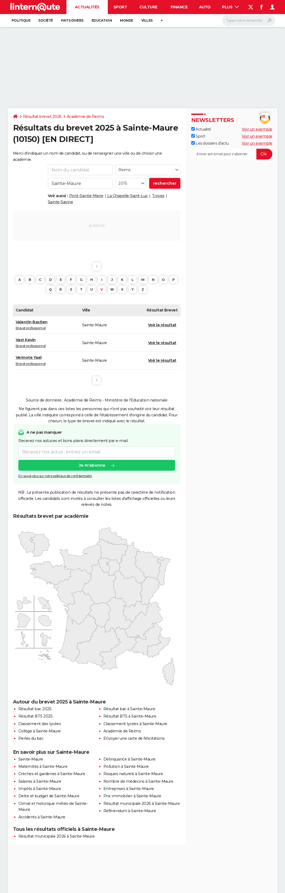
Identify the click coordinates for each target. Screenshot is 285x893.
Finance (179, 7)
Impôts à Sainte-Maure (39, 788)
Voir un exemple (257, 129)
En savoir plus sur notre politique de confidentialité (55, 476)
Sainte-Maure (30, 759)
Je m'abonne (92, 465)
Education (102, 20)
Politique (21, 20)
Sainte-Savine (60, 202)
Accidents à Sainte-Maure (41, 817)
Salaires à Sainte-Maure (39, 781)
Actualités (87, 7)
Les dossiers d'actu (210, 143)
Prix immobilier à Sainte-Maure (132, 796)
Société (45, 20)
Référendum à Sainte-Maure (129, 810)
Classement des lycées (39, 723)
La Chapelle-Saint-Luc (127, 195)
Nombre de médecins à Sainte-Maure (138, 781)
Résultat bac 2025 (35, 708)
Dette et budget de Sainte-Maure (48, 796)
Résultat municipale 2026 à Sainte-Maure (141, 803)
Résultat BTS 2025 (35, 716)
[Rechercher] (248, 20)
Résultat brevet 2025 (42, 116)
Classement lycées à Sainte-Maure (135, 723)
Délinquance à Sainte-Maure (129, 759)
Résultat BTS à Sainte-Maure (129, 716)
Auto (205, 7)
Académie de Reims (85, 116)
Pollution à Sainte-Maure (126, 766)
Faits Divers (72, 20)
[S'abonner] (231, 154)
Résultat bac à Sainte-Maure (129, 708)
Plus (230, 7)
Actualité (201, 129)
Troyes (158, 195)
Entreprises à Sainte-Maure (128, 788)
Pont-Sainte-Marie (86, 195)
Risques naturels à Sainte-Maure (133, 773)
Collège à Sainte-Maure (39, 731)
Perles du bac (30, 738)
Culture (148, 7)
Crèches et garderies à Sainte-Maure (51, 773)
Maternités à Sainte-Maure (43, 766)
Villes (147, 20)
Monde (126, 20)
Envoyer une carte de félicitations (134, 738)
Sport (120, 7)
